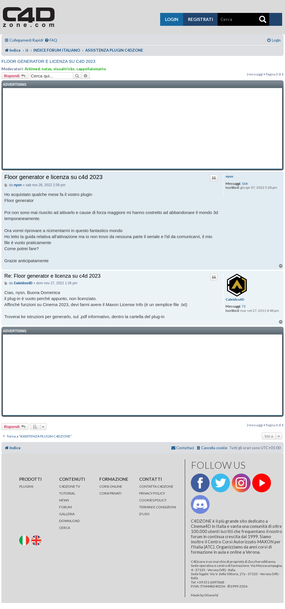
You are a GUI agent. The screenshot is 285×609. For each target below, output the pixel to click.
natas (47, 69)
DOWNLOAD (69, 521)
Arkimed (32, 69)
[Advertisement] (142, 128)
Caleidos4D (235, 299)
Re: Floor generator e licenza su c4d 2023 (52, 276)
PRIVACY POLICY (152, 493)
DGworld (211, 595)
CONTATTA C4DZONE (156, 486)
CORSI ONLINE (110, 486)
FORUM (65, 507)
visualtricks (64, 69)
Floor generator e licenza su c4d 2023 (48, 61)
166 (245, 184)
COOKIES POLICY (152, 500)
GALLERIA (67, 514)
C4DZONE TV (69, 486)
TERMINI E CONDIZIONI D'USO (157, 510)
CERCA (64, 528)
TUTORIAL (67, 493)
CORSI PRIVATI (110, 493)
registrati (200, 19)
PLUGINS (26, 486)
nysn (229, 176)
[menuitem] (50, 40)
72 (244, 306)
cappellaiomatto (91, 69)
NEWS (64, 500)
